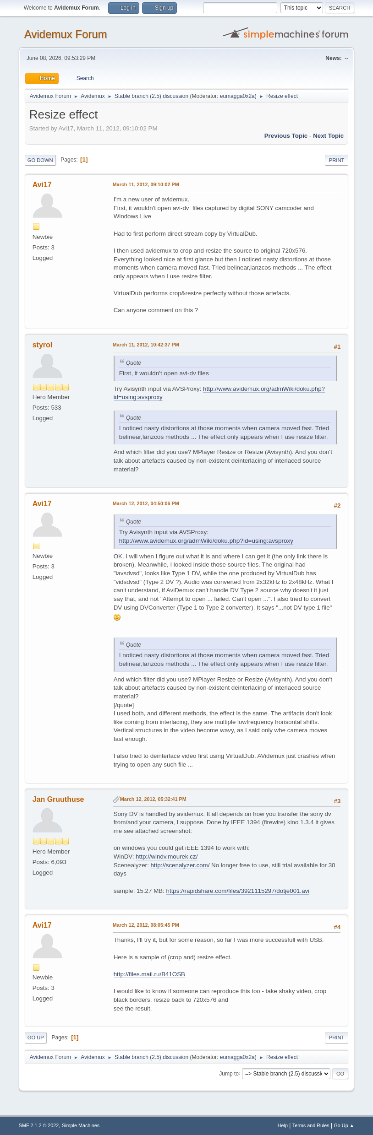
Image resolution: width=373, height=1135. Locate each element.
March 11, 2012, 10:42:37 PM (146, 344)
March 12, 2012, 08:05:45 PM (146, 925)
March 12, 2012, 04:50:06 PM (146, 503)
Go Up (35, 1037)
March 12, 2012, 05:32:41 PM (153, 799)
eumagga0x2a (237, 96)
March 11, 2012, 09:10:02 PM (146, 184)
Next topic (328, 135)
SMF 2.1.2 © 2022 (39, 1125)
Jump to (229, 1073)
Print (337, 160)
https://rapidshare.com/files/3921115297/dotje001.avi (238, 890)
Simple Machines (80, 1125)
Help (283, 1125)
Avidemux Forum (65, 34)
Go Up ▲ (344, 1125)
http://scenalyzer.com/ (179, 865)
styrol (43, 345)
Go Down (40, 160)
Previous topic (286, 135)
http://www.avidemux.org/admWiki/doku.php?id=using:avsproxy (206, 540)
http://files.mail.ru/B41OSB (149, 974)
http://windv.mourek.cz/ (166, 856)
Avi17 (42, 185)
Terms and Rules (310, 1125)
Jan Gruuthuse (58, 799)
